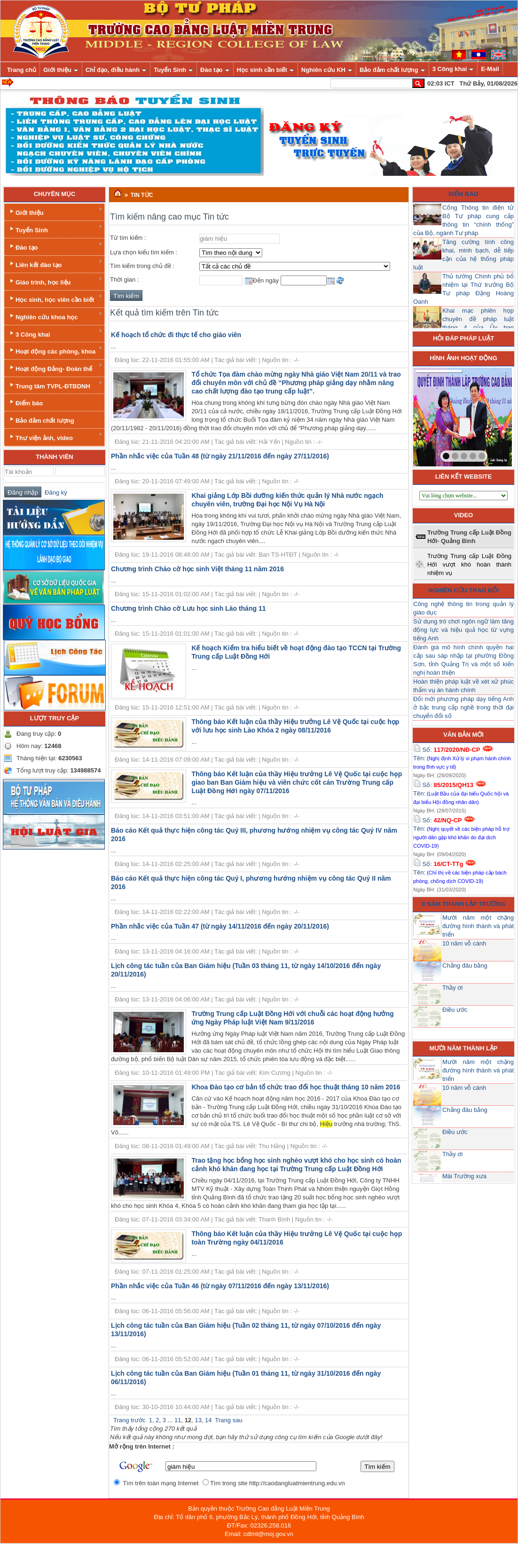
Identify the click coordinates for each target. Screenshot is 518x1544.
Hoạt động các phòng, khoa (55, 350)
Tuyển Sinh (55, 229)
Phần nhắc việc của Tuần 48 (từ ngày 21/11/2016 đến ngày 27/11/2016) (220, 456)
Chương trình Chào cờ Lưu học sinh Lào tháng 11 (188, 608)
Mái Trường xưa (464, 1176)
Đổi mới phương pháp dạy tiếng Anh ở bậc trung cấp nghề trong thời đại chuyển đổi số (463, 707)
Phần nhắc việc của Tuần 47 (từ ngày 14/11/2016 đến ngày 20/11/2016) (220, 926)
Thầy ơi (452, 987)
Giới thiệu (55, 211)
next (485, 415)
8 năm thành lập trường (463, 903)
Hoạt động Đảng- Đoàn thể (55, 367)
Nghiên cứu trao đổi (463, 590)
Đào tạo (55, 246)
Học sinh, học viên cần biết (55, 298)
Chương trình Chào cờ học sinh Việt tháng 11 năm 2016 (197, 569)
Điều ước (455, 1009)
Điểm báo (25, 402)
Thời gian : (124, 279)
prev (439, 415)
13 (198, 1420)
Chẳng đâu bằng (464, 965)
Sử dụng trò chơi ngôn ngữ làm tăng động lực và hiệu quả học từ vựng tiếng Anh (463, 630)
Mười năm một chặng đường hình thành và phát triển (478, 926)
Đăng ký (54, 492)
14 (208, 1420)
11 (177, 1420)
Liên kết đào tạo (55, 263)
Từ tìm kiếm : (128, 237)
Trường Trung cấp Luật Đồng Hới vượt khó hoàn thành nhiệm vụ (469, 564)
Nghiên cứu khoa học (55, 316)
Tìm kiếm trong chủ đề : (142, 265)
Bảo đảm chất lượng (41, 419)
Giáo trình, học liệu (55, 281)
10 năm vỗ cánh (464, 943)
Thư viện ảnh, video (55, 436)
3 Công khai (55, 333)
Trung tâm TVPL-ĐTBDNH (55, 385)
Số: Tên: (462, 758)
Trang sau (229, 1420)
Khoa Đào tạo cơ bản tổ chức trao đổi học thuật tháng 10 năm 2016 (295, 1087)
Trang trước (129, 1420)
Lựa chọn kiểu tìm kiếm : (143, 252)
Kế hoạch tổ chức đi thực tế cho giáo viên (176, 335)
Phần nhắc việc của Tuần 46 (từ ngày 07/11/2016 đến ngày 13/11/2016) (220, 1286)
